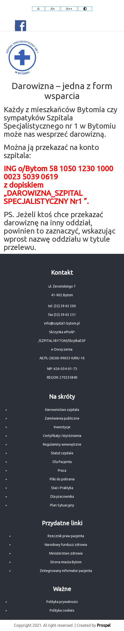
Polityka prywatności (62, 602)
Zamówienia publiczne (62, 418)
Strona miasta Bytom (66, 562)
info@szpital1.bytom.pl (62, 323)
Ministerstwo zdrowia (66, 553)
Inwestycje (62, 427)
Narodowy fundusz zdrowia (66, 545)
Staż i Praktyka (62, 488)
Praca (62, 470)
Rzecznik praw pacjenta (66, 536)
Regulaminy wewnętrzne (62, 444)
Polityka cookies (62, 610)
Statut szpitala (62, 453)
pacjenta (85, 571)
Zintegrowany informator (59, 571)
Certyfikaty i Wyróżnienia (62, 436)
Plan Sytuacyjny (62, 505)
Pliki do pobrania (62, 479)
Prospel (103, 625)
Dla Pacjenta (62, 462)
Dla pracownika (62, 496)
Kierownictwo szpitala (62, 410)
